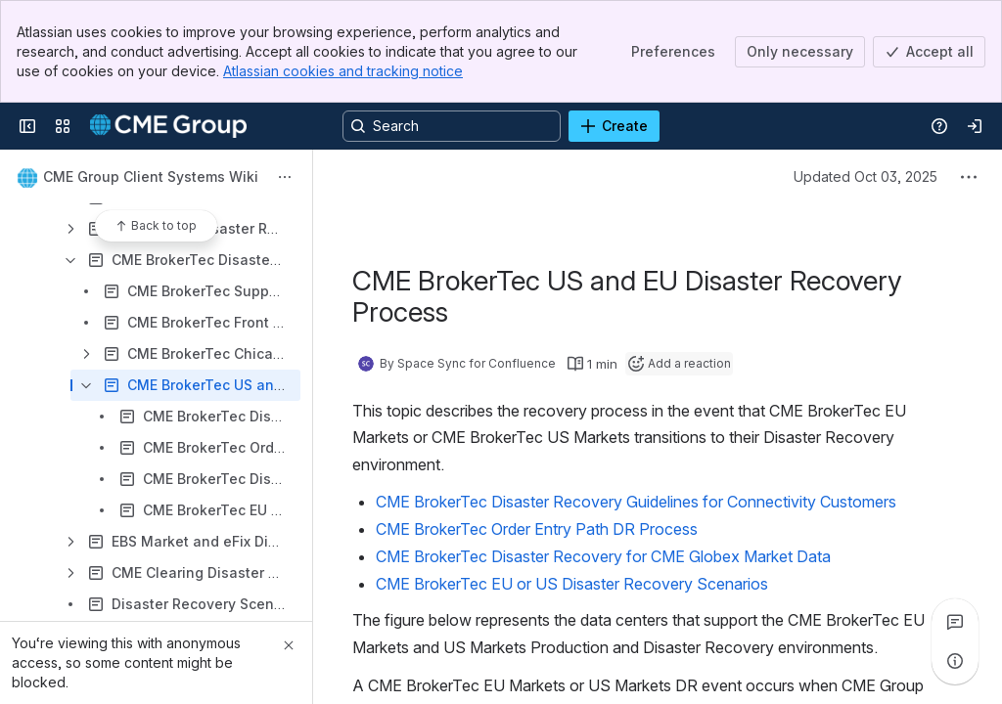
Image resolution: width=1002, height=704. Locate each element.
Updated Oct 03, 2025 (865, 176)
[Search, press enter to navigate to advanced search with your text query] (451, 126)
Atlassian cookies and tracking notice (343, 71)
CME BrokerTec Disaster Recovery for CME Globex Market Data (603, 556)
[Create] (614, 126)
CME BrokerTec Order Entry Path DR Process (537, 529)
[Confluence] (168, 126)
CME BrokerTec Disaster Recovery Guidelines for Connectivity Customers (636, 501)
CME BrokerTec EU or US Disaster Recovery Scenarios (572, 584)
